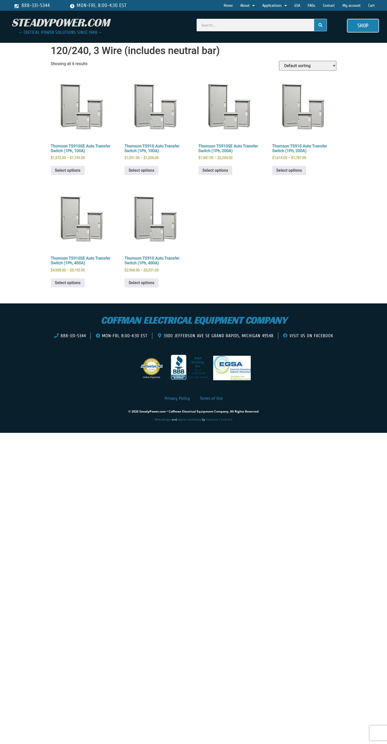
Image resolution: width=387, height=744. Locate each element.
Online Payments (151, 377)
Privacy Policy (177, 398)
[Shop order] (307, 66)
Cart (371, 5)
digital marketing (189, 419)
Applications (274, 5)
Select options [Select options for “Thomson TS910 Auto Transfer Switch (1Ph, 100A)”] (141, 170)
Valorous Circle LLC (219, 419)
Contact (329, 5)
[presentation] (32, 440)
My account (351, 5)
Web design (163, 419)
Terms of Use (211, 398)
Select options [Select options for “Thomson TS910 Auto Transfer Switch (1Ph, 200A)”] (289, 170)
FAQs (311, 5)
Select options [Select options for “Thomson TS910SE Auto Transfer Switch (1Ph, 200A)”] (215, 170)
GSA (297, 5)
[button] (363, 26)
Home (228, 5)
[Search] (320, 25)
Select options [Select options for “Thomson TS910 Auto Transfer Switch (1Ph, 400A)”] (141, 282)
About (247, 5)
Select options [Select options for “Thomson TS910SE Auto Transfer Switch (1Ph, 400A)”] (68, 282)
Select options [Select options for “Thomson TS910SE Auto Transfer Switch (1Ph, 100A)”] (68, 170)
